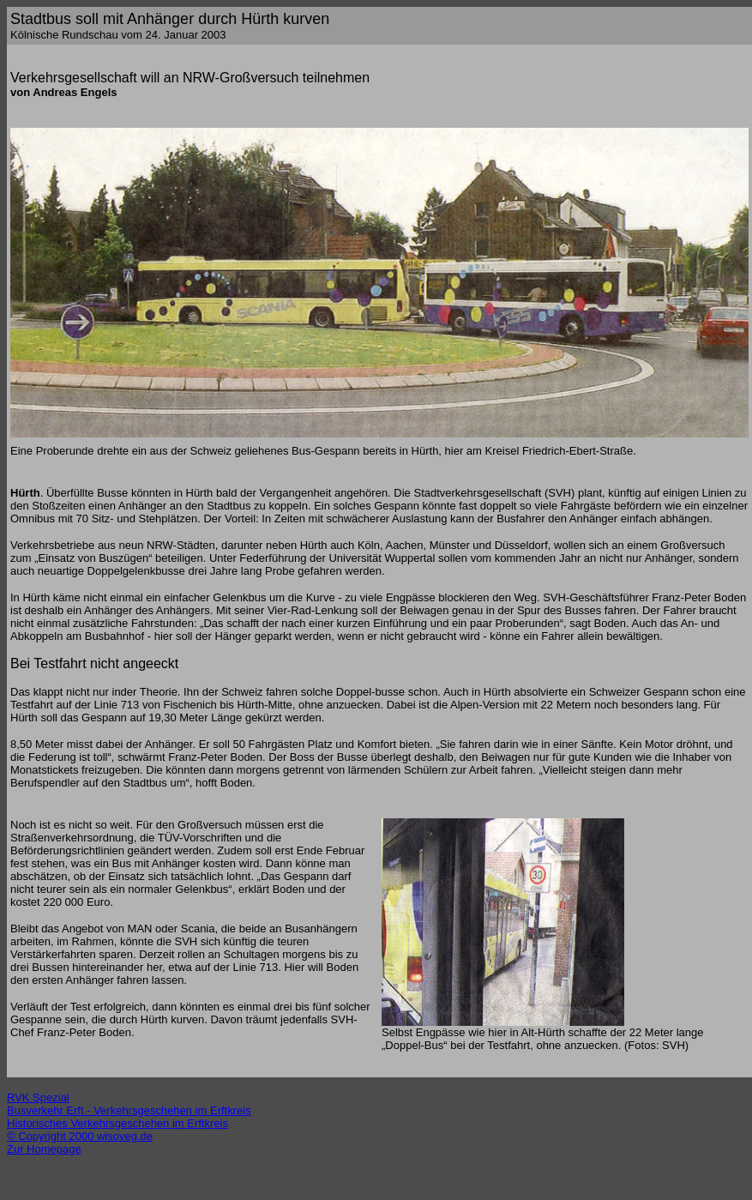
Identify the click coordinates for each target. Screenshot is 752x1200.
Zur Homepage (44, 1149)
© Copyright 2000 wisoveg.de (80, 1136)
